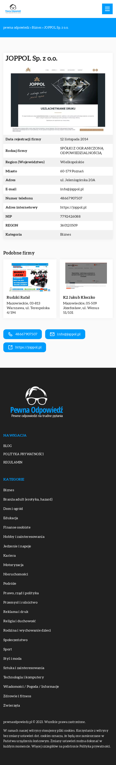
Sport (7, 649)
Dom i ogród (13, 509)
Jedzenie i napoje (17, 546)
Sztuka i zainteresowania (23, 668)
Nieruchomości (15, 574)
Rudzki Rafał (18, 297)
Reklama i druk (15, 612)
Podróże (9, 583)
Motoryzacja (13, 565)
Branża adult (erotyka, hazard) (27, 499)
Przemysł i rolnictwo (20, 602)
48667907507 (71, 198)
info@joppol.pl (72, 189)
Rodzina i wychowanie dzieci (27, 630)
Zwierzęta (11, 705)
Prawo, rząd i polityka (21, 593)
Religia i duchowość (19, 621)
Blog (7, 446)
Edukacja (10, 518)
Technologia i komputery (23, 677)
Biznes (65, 234)
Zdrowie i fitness (17, 696)
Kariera (9, 555)
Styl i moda (12, 658)
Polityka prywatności (23, 454)
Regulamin (13, 462)
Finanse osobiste (17, 527)
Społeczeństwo (15, 640)
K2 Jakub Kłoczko (79, 297)
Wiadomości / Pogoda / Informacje (31, 686)
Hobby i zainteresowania (23, 536)
